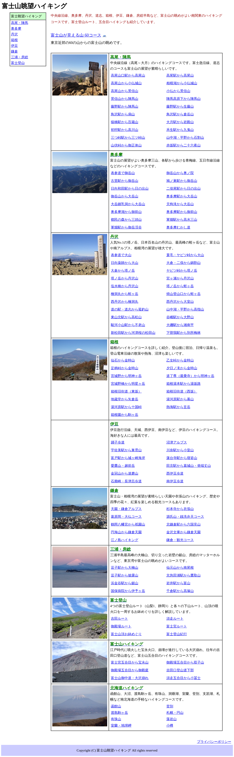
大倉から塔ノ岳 (123, 270)
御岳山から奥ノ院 (180, 173)
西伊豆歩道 (174, 473)
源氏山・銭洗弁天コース (185, 516)
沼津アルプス (176, 442)
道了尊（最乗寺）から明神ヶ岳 (190, 376)
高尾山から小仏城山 (126, 83)
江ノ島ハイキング (124, 540)
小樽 (169, 725)
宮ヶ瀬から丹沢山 (180, 278)
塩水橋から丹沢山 (124, 286)
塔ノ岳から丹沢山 (124, 278)
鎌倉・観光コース (180, 540)
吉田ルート (119, 618)
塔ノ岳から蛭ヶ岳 (180, 286)
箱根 (14, 40)
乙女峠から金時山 (180, 360)
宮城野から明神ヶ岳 (126, 376)
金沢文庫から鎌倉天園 (183, 532)
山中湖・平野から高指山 (185, 309)
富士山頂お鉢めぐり (126, 634)
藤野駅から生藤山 (180, 106)
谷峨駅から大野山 (180, 317)
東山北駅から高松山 (126, 317)
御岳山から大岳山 (124, 196)
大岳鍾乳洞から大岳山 (128, 204)
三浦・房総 (19, 57)
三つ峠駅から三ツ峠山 (128, 137)
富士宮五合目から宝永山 (130, 662)
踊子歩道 (118, 442)
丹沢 (14, 34)
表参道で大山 (121, 255)
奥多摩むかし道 (178, 227)
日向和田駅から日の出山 (130, 188)
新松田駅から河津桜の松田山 (133, 333)
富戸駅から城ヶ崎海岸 (128, 458)
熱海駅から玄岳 (178, 407)
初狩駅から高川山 (124, 130)
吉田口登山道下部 (180, 670)
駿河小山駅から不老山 (128, 325)
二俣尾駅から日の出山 (183, 188)
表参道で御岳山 (123, 173)
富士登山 (18, 63)
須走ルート (174, 618)
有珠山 (116, 719)
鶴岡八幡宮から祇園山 (128, 524)
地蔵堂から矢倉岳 (124, 399)
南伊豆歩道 (174, 481)
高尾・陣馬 (19, 23)
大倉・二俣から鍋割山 (183, 263)
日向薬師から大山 (124, 263)
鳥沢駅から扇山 (123, 114)
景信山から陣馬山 (124, 99)
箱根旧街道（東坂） (126, 391)
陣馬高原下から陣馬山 (183, 99)
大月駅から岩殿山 (180, 122)
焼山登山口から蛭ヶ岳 (183, 294)
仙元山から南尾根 (180, 567)
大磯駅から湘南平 (180, 325)
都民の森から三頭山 (126, 219)
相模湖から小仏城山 (181, 83)
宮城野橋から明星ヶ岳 (128, 383)
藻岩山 (171, 719)
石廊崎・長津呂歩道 (126, 481)
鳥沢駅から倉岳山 (180, 114)
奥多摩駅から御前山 (181, 212)
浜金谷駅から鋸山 (124, 583)
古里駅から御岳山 (124, 181)
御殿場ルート (121, 626)
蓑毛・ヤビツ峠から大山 (185, 255)
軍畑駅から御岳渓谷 (126, 227)
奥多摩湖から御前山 (126, 212)
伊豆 (14, 46)
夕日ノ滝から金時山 (181, 368)
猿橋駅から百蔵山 (124, 122)
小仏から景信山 (178, 91)
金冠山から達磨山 (124, 473)
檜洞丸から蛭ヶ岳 (124, 294)
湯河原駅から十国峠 (126, 407)
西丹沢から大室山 (180, 301)
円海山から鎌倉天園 (126, 532)
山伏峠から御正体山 (126, 145)
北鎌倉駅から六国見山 (183, 524)
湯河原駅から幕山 (180, 399)
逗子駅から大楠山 (124, 567)
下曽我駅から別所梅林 (183, 333)
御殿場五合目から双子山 (185, 662)
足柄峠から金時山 (124, 368)
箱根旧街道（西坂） (181, 391)
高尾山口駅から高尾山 (128, 75)
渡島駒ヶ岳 (119, 713)
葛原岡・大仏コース (126, 516)
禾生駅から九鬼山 (180, 130)
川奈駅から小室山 (180, 450)
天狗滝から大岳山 (180, 204)
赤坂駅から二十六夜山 (183, 145)
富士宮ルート (176, 626)
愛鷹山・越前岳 (123, 465)
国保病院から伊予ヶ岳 (128, 591)
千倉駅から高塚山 (180, 591)
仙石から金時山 (123, 360)
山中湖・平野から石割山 (185, 137)
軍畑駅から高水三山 (181, 219)
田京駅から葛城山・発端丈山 (188, 465)
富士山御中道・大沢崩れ (130, 678)
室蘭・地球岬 (121, 725)
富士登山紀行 (176, 634)
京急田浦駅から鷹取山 (183, 575)
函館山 (116, 706)
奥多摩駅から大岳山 (181, 196)
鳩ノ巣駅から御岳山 (181, 181)
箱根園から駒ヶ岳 (124, 415)
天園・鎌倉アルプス (126, 509)
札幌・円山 (174, 713)
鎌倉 (14, 51)
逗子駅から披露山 (124, 575)
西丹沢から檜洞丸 (124, 301)
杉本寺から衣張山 (180, 509)
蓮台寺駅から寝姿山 (181, 458)
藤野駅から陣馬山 (124, 106)
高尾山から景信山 (124, 91)
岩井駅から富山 (178, 583)
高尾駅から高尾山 (180, 75)
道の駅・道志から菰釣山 (130, 309)
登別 (169, 706)
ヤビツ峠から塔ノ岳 (181, 270)
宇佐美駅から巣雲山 (126, 450)
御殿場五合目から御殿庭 (130, 670)
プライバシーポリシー (214, 742)
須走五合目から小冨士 (183, 678)
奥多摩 (16, 28)
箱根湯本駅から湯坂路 (183, 383)
